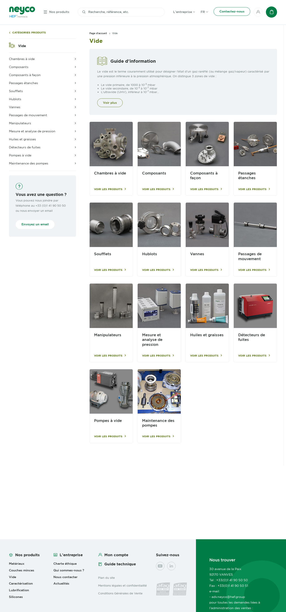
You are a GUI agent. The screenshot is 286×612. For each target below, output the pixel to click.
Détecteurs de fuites (251, 337)
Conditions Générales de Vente (120, 593)
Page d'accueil (98, 33)
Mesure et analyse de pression (152, 340)
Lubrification (19, 590)
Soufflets (102, 254)
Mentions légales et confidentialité (122, 585)
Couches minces (21, 570)
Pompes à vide (108, 420)
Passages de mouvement (250, 256)
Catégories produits (29, 32)
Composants (154, 173)
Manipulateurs (107, 335)
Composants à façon (204, 175)
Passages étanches (247, 175)
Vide (22, 46)
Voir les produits (108, 189)
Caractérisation (21, 583)
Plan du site (106, 577)
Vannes (197, 254)
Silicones (16, 597)
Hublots (149, 254)
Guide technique (120, 564)
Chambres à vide (110, 173)
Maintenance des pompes (158, 423)
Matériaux (16, 564)
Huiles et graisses (207, 335)
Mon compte (116, 554)
